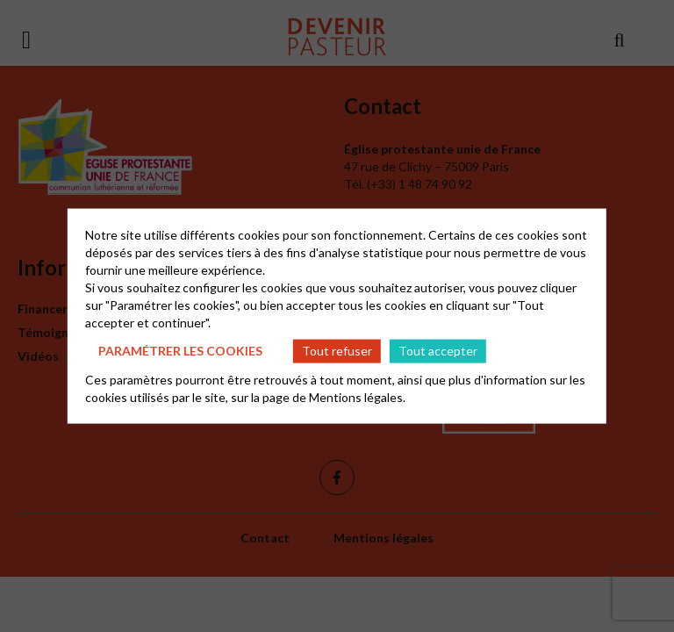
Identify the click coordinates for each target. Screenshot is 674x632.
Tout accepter (437, 350)
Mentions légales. (357, 396)
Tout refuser (337, 350)
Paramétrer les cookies (180, 350)
